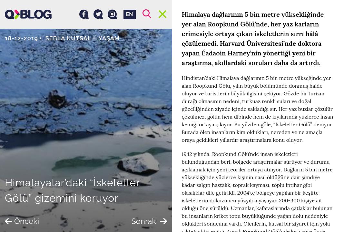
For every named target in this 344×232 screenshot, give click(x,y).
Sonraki (149, 221)
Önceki (22, 221)
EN (129, 14)
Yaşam (109, 38)
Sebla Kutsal (68, 38)
